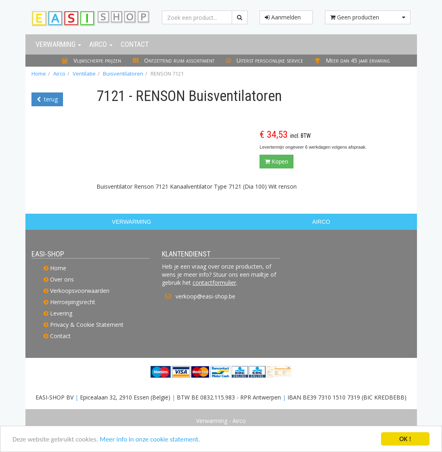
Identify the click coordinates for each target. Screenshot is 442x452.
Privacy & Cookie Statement (87, 324)
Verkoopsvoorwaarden (79, 290)
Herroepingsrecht (72, 302)
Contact (135, 44)
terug (47, 99)
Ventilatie (84, 73)
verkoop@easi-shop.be (205, 296)
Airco (101, 44)
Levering (61, 313)
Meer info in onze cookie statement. (150, 439)
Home (38, 73)
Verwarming (58, 44)
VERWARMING (131, 222)
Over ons (62, 279)
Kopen (276, 161)
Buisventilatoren (123, 73)
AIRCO (321, 222)
